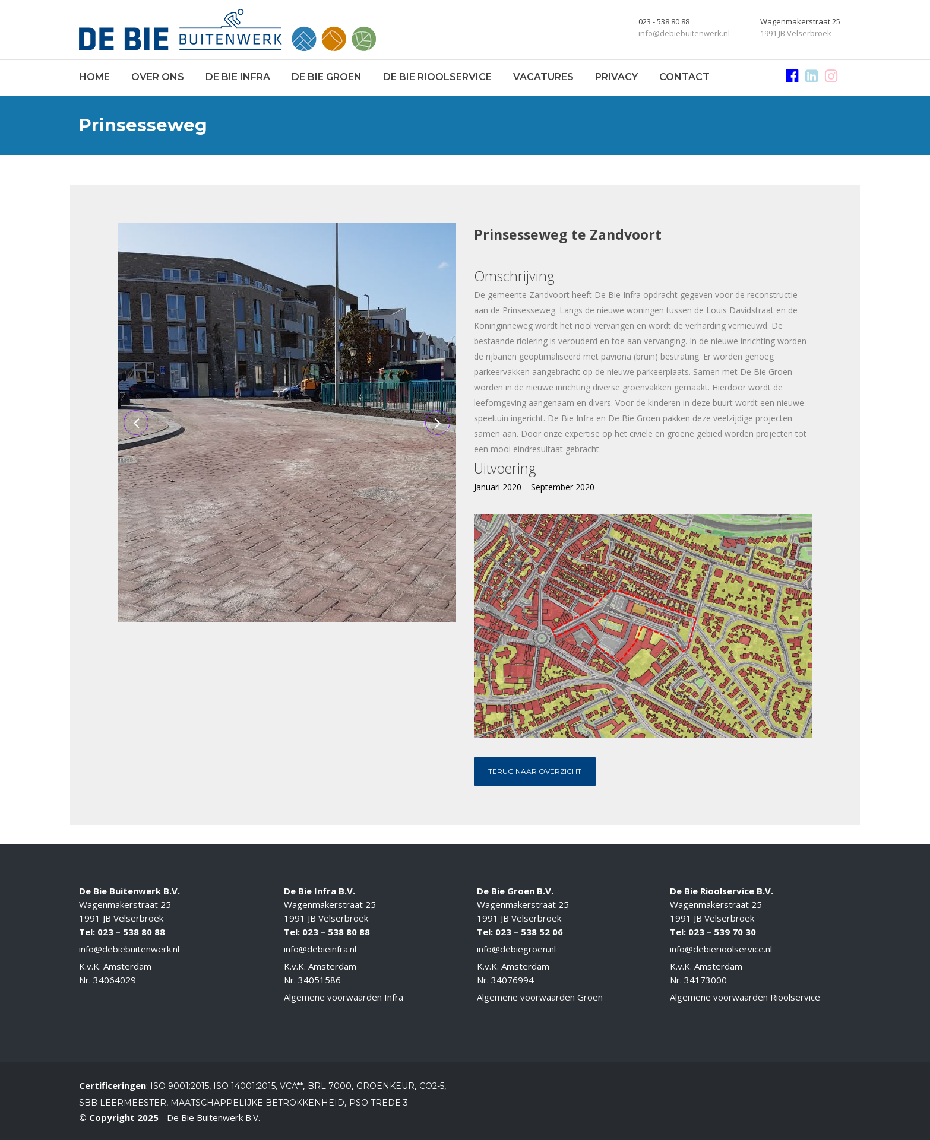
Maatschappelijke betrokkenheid (257, 1102)
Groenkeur (385, 1086)
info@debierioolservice (717, 949)
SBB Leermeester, (123, 1102)
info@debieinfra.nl (320, 949)
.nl (768, 949)
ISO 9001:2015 (179, 1086)
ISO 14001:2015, (246, 1086)
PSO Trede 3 (378, 1102)
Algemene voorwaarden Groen (540, 997)
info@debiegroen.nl (516, 949)
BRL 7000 (330, 1086)
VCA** (291, 1086)
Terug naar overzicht (534, 771)
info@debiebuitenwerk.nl (129, 949)
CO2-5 (431, 1086)
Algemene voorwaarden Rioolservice (745, 997)
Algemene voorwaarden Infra (343, 997)
